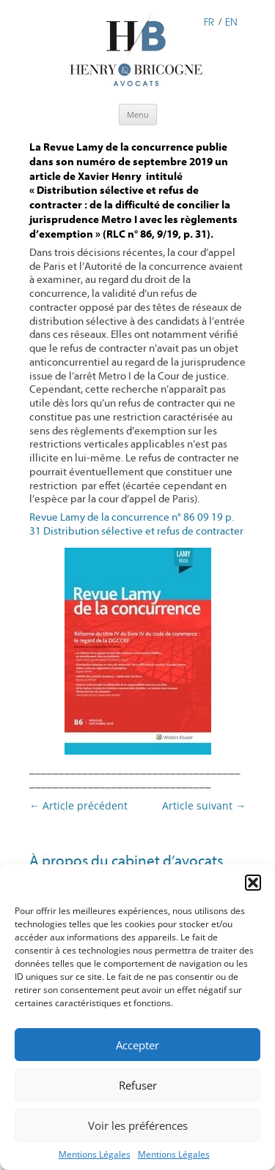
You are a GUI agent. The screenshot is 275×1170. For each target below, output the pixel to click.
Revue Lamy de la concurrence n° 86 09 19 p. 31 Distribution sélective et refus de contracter (136, 524)
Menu (138, 114)
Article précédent (78, 805)
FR (209, 21)
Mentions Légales (95, 1154)
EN (231, 21)
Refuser (138, 1085)
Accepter (137, 1045)
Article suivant (204, 805)
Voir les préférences (138, 1125)
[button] (253, 882)
